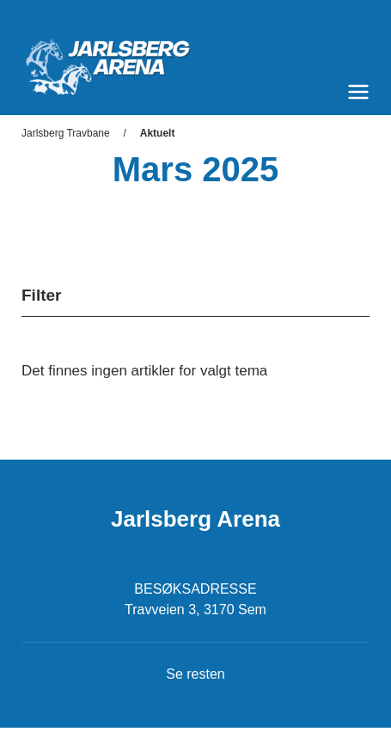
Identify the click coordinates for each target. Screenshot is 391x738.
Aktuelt (157, 133)
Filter (41, 295)
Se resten (195, 674)
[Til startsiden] (195, 60)
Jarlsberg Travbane (65, 133)
